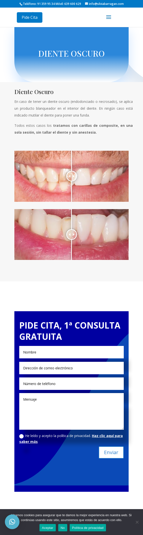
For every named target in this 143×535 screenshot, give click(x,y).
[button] (12, 521)
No (63, 528)
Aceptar (47, 528)
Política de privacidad (88, 528)
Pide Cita (30, 17)
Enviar (111, 452)
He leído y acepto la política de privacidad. (71, 438)
